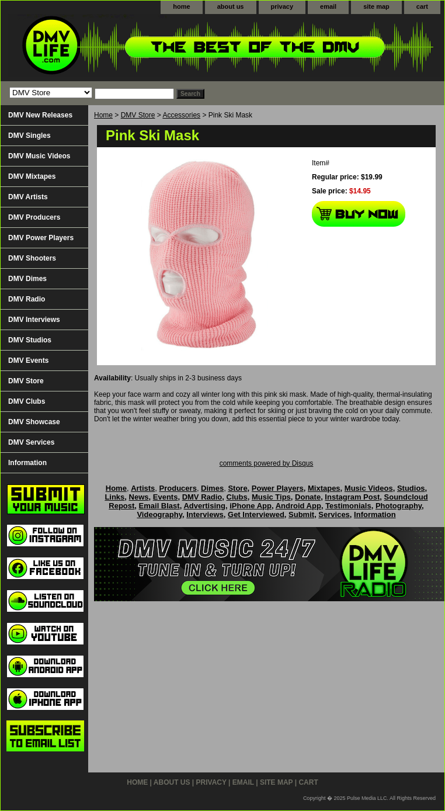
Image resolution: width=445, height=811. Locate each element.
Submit (301, 514)
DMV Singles (29, 135)
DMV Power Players (41, 238)
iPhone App (251, 505)
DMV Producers (34, 217)
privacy (282, 6)
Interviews (205, 514)
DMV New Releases (40, 115)
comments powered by (267, 463)
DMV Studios (29, 340)
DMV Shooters (32, 258)
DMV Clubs (26, 401)
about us (230, 6)
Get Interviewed (256, 514)
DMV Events (28, 360)
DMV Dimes (27, 279)
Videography (159, 514)
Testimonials (348, 505)
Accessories (181, 115)
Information (27, 463)
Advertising (204, 505)
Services (334, 514)
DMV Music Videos (39, 156)
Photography (399, 505)
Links (114, 497)
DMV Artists (28, 197)
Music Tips (271, 497)
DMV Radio (26, 299)
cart (422, 6)
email (328, 6)
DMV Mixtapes (31, 176)
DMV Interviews (34, 320)
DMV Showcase (34, 422)
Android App (298, 505)
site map (376, 6)
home (181, 6)
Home (103, 115)
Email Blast (159, 505)
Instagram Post (352, 497)
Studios (411, 488)
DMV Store (138, 115)
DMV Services (31, 442)
